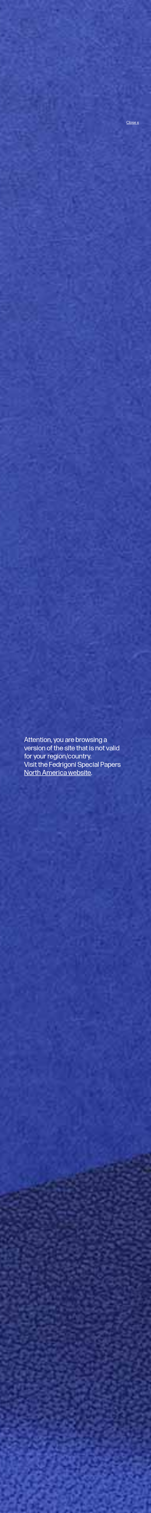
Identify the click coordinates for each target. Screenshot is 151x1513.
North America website (57, 773)
